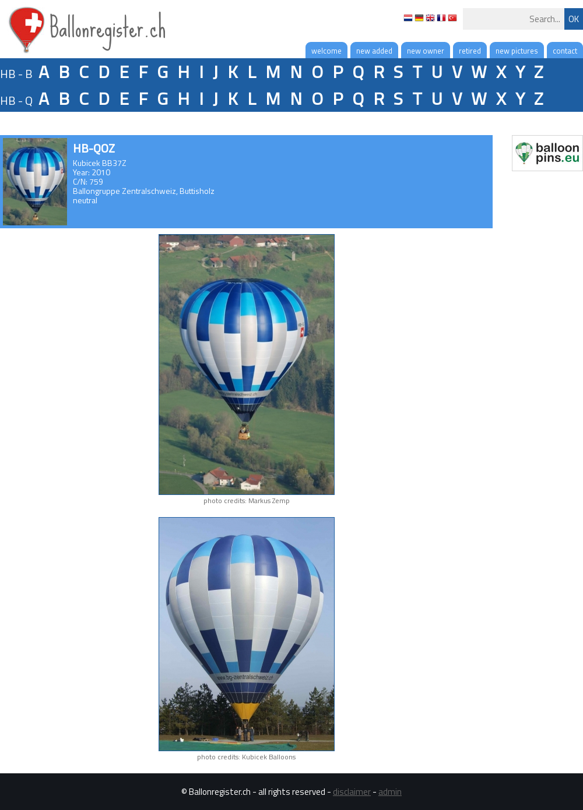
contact (565, 50)
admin (390, 791)
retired (470, 50)
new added (374, 50)
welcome (326, 50)
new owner (425, 50)
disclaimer (352, 791)
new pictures (517, 50)
